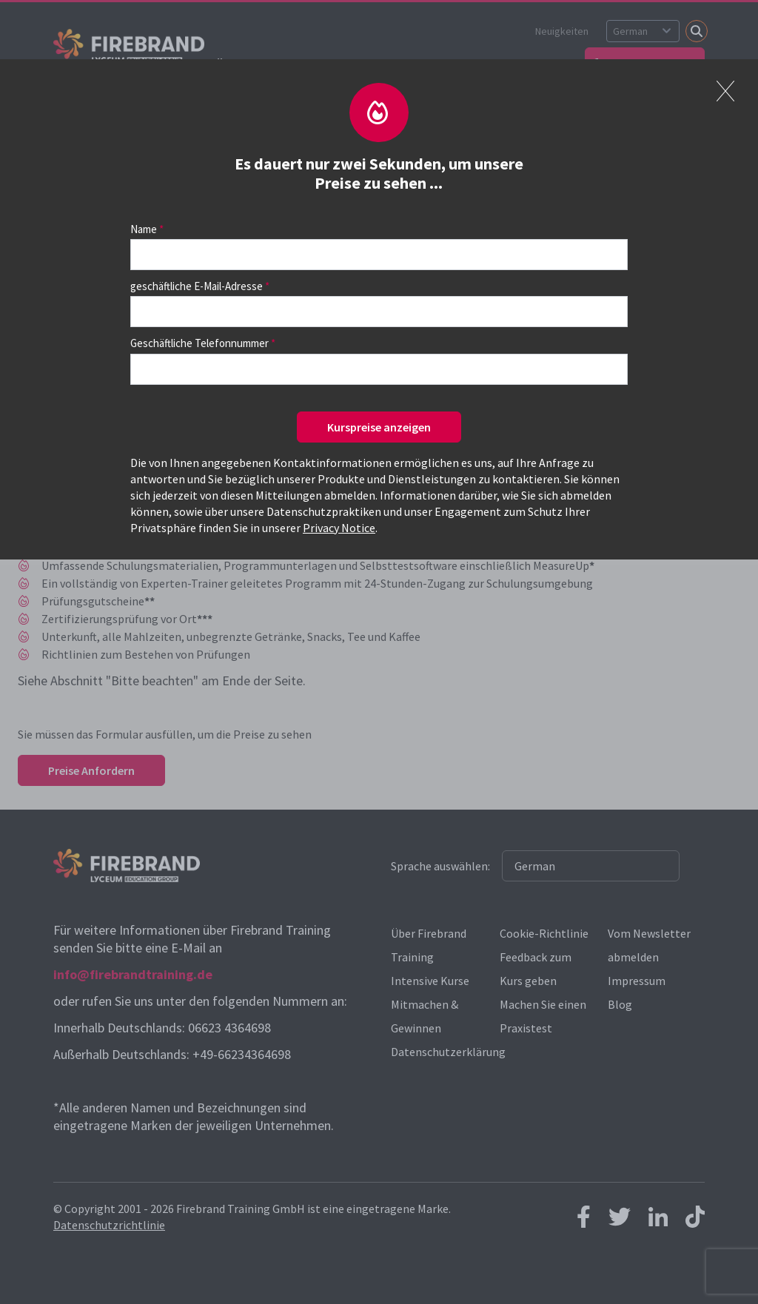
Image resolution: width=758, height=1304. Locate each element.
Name (143, 229)
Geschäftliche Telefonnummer (199, 343)
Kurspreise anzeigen (379, 427)
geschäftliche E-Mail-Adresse (196, 286)
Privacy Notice (339, 527)
